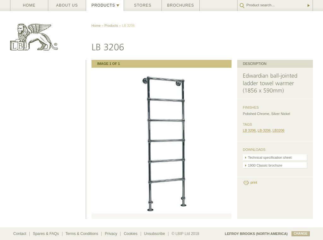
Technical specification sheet (269, 157)
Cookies (130, 233)
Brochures (180, 5)
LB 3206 (249, 130)
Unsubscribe (154, 233)
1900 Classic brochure (265, 165)
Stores (142, 5)
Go (308, 5)
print (253, 182)
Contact (19, 233)
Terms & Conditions (82, 233)
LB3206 (279, 130)
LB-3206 (264, 130)
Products (103, 5)
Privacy (111, 233)
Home (29, 5)
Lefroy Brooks (48, 35)
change (301, 233)
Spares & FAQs (46, 233)
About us (67, 5)
